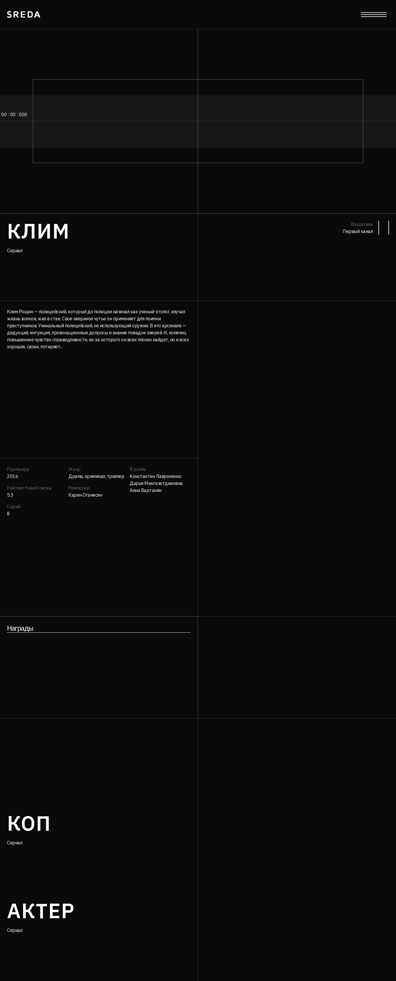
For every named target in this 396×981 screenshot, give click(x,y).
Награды (20, 628)
